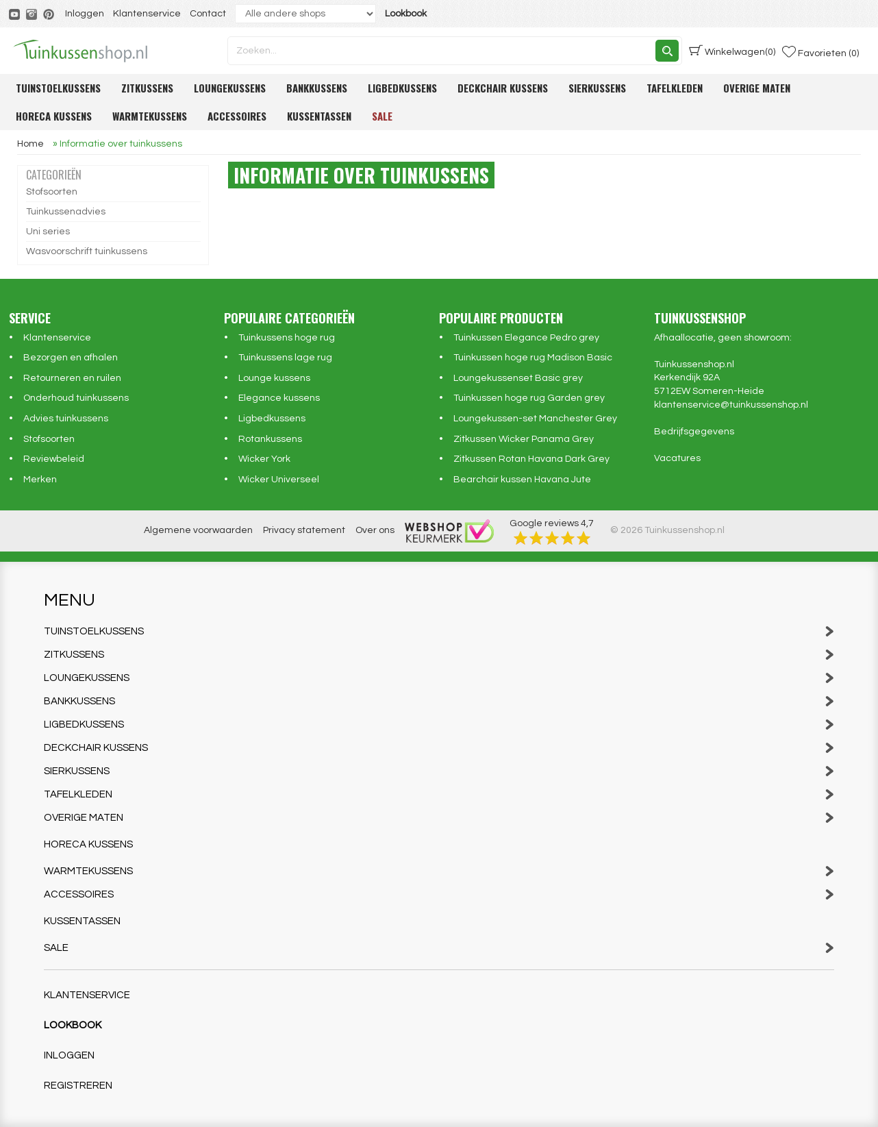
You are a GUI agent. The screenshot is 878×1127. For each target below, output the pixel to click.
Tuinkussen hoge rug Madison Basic (532, 357)
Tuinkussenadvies (65, 211)
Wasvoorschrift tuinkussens (86, 251)
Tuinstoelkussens (58, 87)
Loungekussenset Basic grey (518, 378)
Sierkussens (597, 87)
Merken (40, 479)
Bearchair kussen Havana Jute (522, 479)
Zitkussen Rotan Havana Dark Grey (531, 459)
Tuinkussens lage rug (285, 357)
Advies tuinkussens (65, 418)
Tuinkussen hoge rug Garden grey (529, 398)
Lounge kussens (274, 378)
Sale (382, 115)
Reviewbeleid (53, 459)
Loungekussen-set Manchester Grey (535, 418)
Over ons (374, 530)
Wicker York (264, 459)
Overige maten (756, 87)
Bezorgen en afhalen (70, 357)
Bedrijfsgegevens (694, 431)
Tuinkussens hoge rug (286, 338)
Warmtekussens (149, 115)
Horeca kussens (54, 115)
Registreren (78, 1085)
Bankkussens (316, 87)
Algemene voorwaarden (198, 530)
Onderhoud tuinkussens (76, 398)
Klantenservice (147, 13)
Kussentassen (319, 115)
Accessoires (237, 115)
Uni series (48, 231)
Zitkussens (147, 87)
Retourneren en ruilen (72, 378)
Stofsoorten (51, 192)
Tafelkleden (675, 87)
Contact (208, 13)
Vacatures (677, 458)
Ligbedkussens (402, 87)
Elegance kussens (279, 398)
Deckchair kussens (502, 87)
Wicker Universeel (278, 479)
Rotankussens (270, 439)
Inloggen (84, 13)
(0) (732, 51)
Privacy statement (304, 530)
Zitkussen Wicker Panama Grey (523, 439)
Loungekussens (230, 87)
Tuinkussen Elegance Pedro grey (526, 338)
